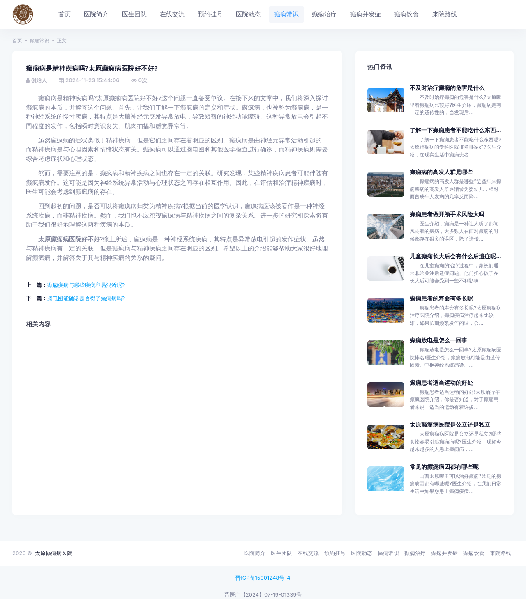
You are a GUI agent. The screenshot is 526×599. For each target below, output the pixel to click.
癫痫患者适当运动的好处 (441, 382)
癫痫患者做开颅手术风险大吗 (447, 214)
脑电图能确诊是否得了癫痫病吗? (86, 298)
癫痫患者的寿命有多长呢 (441, 298)
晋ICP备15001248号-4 (263, 577)
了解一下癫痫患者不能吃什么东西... (455, 129)
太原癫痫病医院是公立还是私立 (450, 424)
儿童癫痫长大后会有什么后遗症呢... (455, 255)
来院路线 (500, 553)
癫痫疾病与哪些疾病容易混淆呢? (86, 285)
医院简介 (254, 553)
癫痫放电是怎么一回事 (438, 340)
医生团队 (281, 553)
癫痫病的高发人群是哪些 (441, 171)
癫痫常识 (39, 40)
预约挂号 (335, 553)
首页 (17, 40)
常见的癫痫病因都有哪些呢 (444, 466)
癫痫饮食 (473, 553)
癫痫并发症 (444, 553)
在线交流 (308, 553)
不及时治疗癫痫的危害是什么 (447, 87)
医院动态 (361, 553)
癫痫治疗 (415, 553)
